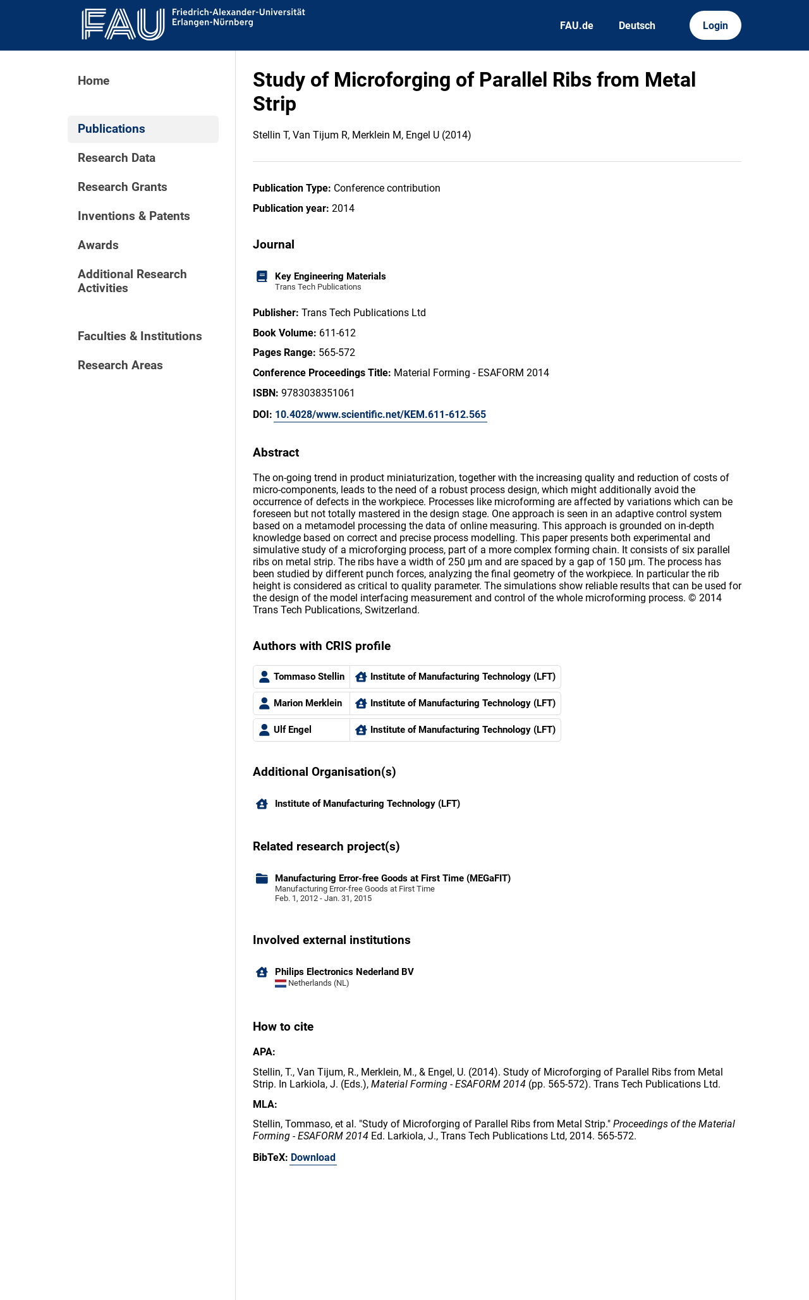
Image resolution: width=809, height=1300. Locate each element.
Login (715, 26)
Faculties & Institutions (140, 336)
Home (93, 81)
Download (313, 1157)
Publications (111, 129)
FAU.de (576, 26)
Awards (98, 245)
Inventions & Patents (134, 216)
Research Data (116, 158)
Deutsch (637, 26)
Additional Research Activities (132, 281)
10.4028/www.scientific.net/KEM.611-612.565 (380, 414)
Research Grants (122, 187)
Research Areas (120, 365)
